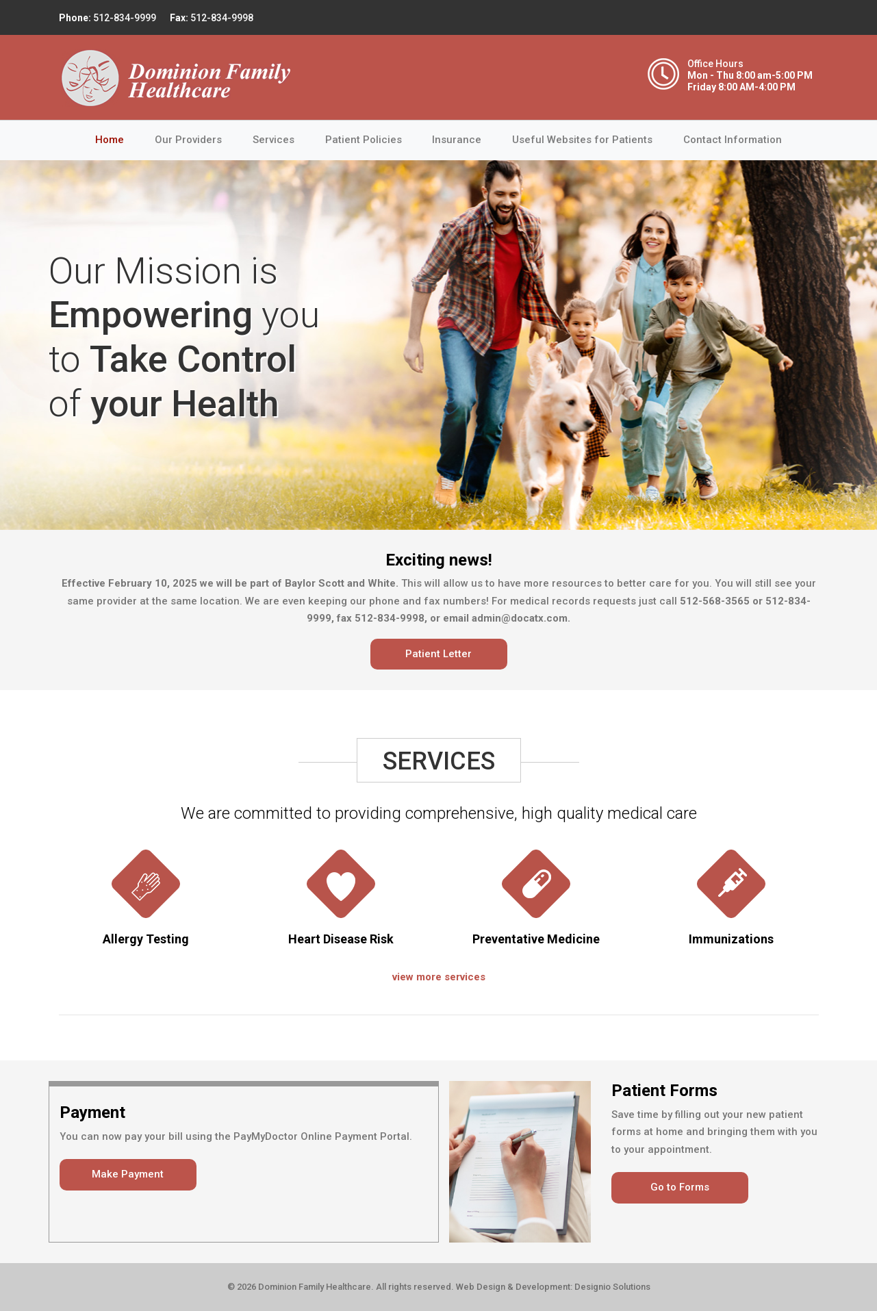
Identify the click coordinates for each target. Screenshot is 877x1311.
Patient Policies (363, 139)
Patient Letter (438, 654)
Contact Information (732, 139)
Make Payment (128, 1174)
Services (273, 139)
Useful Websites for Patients (582, 139)
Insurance (456, 139)
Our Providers (188, 139)
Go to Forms (679, 1187)
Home (117, 138)
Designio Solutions (612, 1287)
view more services (438, 977)
